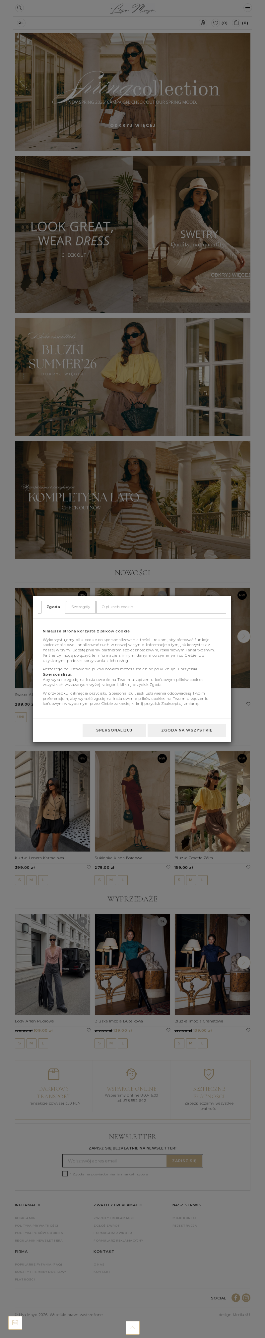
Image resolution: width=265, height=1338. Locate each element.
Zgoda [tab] (53, 606)
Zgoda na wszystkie (187, 730)
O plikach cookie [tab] (117, 606)
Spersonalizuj (114, 730)
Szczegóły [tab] (81, 606)
